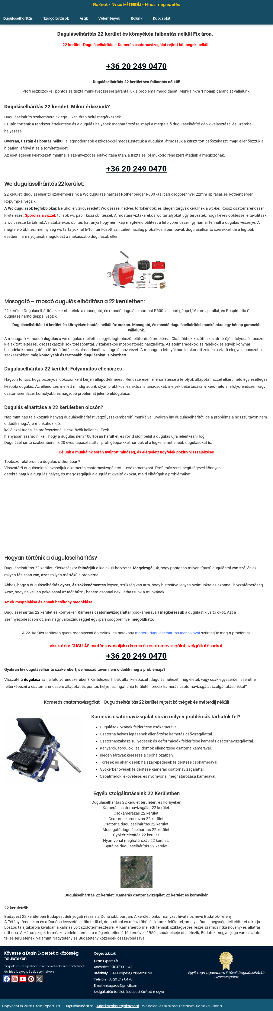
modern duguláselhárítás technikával (167, 633)
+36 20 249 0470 (119, 979)
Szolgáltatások (56, 18)
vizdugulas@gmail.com (120, 985)
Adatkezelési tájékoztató (117, 1006)
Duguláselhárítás (18, 18)
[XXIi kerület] (136, 517)
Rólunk (136, 18)
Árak (84, 18)
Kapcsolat (162, 18)
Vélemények (109, 18)
